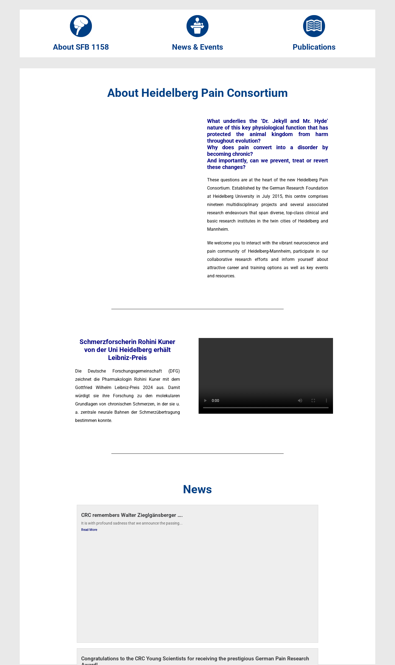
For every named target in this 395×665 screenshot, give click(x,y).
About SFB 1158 (81, 47)
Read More (89, 530)
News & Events (197, 47)
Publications (314, 47)
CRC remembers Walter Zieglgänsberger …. (132, 515)
